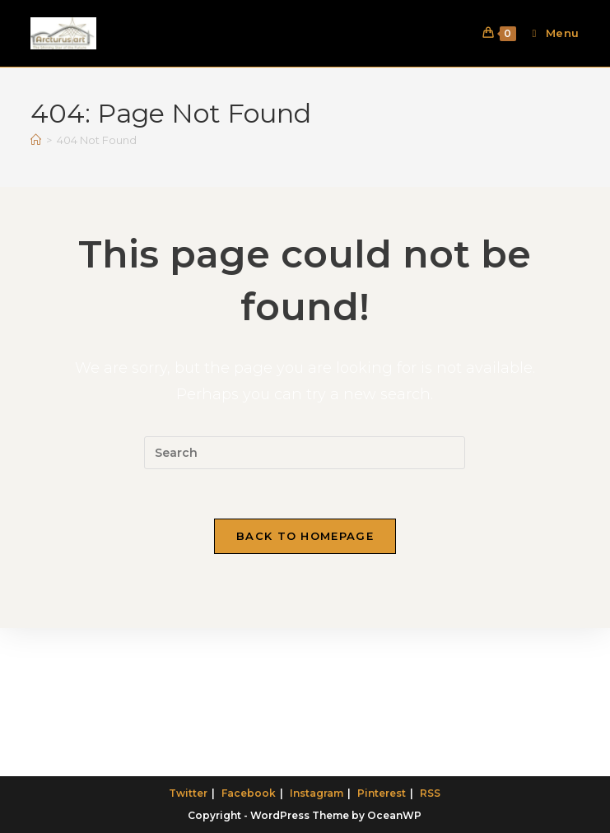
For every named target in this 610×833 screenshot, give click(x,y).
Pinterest (381, 793)
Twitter (188, 793)
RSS (430, 793)
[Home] (35, 140)
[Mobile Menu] (550, 33)
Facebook (248, 793)
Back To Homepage (305, 535)
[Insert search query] (304, 452)
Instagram (316, 793)
